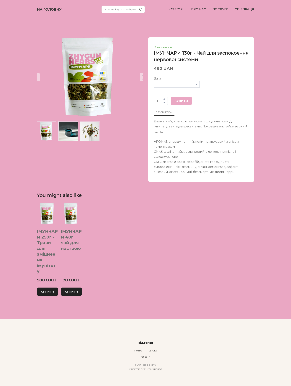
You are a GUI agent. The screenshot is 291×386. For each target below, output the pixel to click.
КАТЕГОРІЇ (177, 9)
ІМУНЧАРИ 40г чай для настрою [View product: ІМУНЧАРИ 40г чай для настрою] (71, 240)
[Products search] (123, 9)
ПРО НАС (198, 9)
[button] (141, 9)
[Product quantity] (160, 100)
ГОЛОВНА (145, 357)
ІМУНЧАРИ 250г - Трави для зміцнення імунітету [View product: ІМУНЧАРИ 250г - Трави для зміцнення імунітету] (47, 251)
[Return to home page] (49, 9)
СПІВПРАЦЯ (244, 9)
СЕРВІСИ (153, 351)
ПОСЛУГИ (220, 9)
